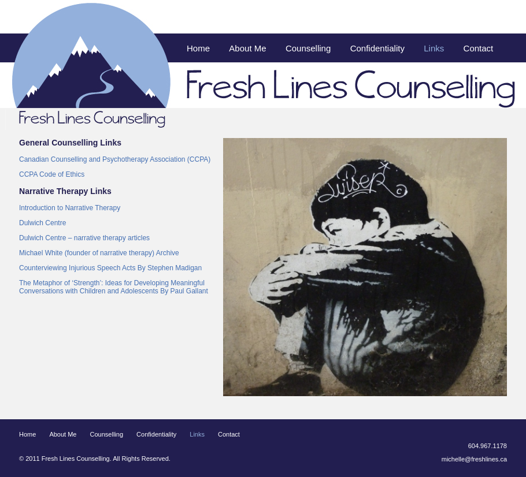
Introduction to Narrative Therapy (69, 208)
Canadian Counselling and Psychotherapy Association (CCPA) (114, 159)
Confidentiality (377, 48)
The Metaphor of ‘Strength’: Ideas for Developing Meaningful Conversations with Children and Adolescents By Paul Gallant (113, 287)
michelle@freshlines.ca (474, 459)
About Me (247, 48)
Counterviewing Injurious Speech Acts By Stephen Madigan (110, 268)
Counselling (308, 48)
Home (198, 48)
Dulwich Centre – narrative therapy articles (84, 238)
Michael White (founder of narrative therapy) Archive (99, 253)
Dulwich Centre (42, 223)
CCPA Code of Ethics (51, 174)
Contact (479, 48)
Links (434, 48)
